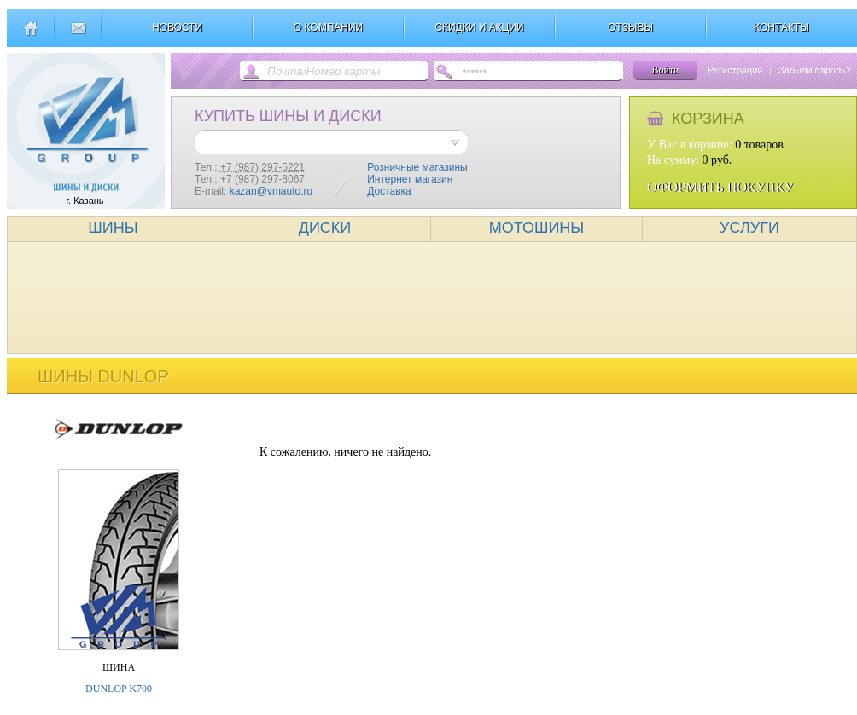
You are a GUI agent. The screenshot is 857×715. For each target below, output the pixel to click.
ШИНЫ (112, 227)
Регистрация (735, 70)
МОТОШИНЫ (537, 227)
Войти (665, 70)
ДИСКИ (325, 227)
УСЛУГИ (749, 227)
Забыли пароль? (814, 70)
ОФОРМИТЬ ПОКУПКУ (720, 187)
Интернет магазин (409, 179)
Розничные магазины (417, 167)
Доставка (389, 191)
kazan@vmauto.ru (271, 191)
